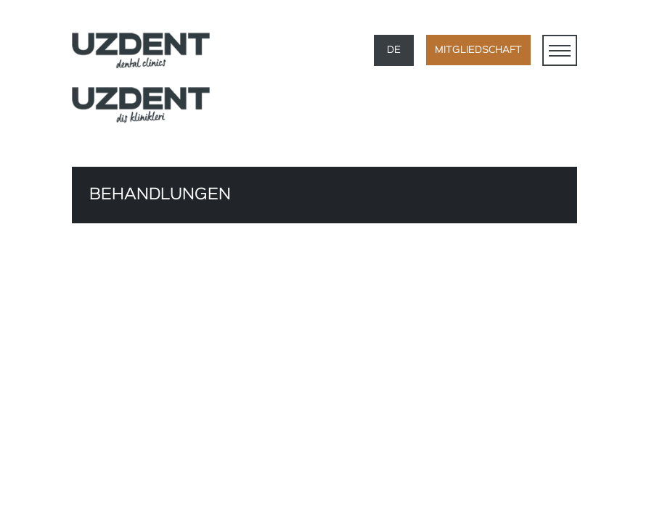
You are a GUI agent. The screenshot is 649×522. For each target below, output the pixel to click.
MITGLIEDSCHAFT (478, 50)
